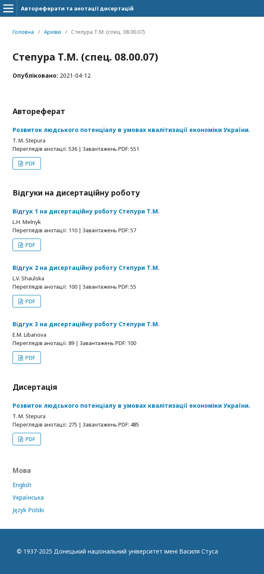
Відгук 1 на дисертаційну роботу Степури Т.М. (86, 211)
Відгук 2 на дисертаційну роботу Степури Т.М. (86, 268)
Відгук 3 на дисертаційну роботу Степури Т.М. (86, 324)
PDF (29, 163)
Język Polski (28, 510)
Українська (28, 497)
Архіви (52, 32)
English (22, 485)
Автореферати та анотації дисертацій (77, 8)
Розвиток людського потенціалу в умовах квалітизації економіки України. (131, 130)
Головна (23, 32)
